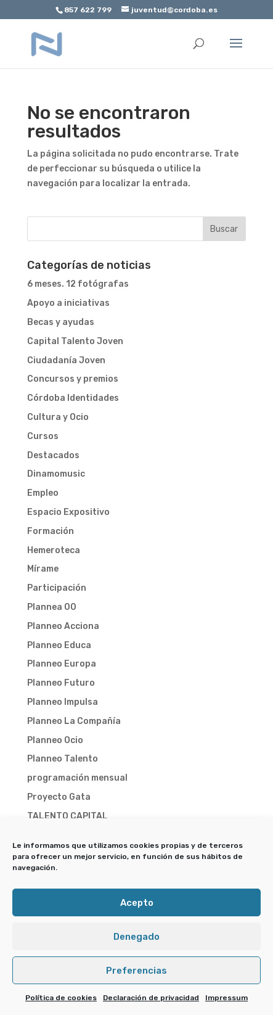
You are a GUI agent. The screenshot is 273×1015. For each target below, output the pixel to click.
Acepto (136, 902)
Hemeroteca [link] (53, 550)
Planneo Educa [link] (59, 645)
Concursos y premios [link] (72, 379)
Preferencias (136, 970)
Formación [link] (50, 531)
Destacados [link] (53, 455)
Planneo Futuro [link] (61, 683)
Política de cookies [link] (61, 997)
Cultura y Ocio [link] (58, 417)
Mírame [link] (43, 569)
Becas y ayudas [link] (60, 322)
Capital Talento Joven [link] (75, 341)
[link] (47, 43)
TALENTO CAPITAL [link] (67, 816)
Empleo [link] (43, 493)
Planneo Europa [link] (61, 664)
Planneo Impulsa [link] (62, 702)
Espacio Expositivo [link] (68, 512)
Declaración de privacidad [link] (151, 997)
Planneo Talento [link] (62, 759)
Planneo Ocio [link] (55, 740)
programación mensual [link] (77, 778)
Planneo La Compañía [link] (74, 721)
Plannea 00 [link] (51, 607)
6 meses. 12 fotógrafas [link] (78, 284)
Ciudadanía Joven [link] (66, 360)
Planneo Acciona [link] (63, 626)
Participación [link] (56, 588)
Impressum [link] (226, 997)
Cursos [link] (43, 436)
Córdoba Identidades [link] (73, 398)
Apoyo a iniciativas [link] (68, 303)
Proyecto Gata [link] (59, 797)
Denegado (136, 936)
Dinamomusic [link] (56, 474)
